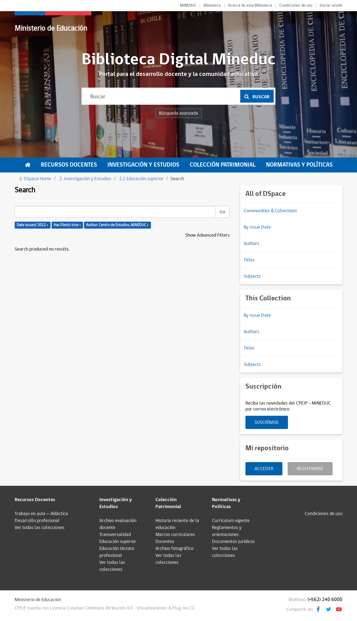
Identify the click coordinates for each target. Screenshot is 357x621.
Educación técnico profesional (116, 552)
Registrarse (310, 468)
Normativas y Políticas (299, 165)
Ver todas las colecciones (39, 527)
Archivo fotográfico (174, 548)
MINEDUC (188, 5)
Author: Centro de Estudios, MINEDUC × (117, 225)
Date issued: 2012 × (32, 225)
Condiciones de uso (295, 5)
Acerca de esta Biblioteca (250, 5)
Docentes (164, 541)
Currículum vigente (231, 520)
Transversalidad (115, 534)
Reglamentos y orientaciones (227, 531)
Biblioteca (212, 5)
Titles (249, 259)
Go (222, 211)
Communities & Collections (270, 210)
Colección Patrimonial (223, 165)
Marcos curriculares (175, 534)
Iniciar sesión (331, 5)
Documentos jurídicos (233, 541)
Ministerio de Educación (51, 28)
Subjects (252, 276)
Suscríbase (267, 422)
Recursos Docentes (69, 165)
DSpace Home (37, 178)
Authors (251, 243)
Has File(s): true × (67, 225)
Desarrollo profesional (37, 520)
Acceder (264, 468)
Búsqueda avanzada (178, 113)
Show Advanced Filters (207, 235)
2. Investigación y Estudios (85, 178)
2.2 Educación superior (141, 178)
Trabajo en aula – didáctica (41, 513)
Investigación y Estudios (143, 165)
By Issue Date (257, 227)
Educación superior (117, 541)
